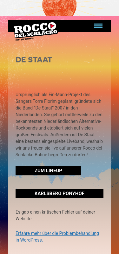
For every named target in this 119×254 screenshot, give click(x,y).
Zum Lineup (48, 170)
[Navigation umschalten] (98, 26)
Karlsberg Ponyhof (59, 193)
